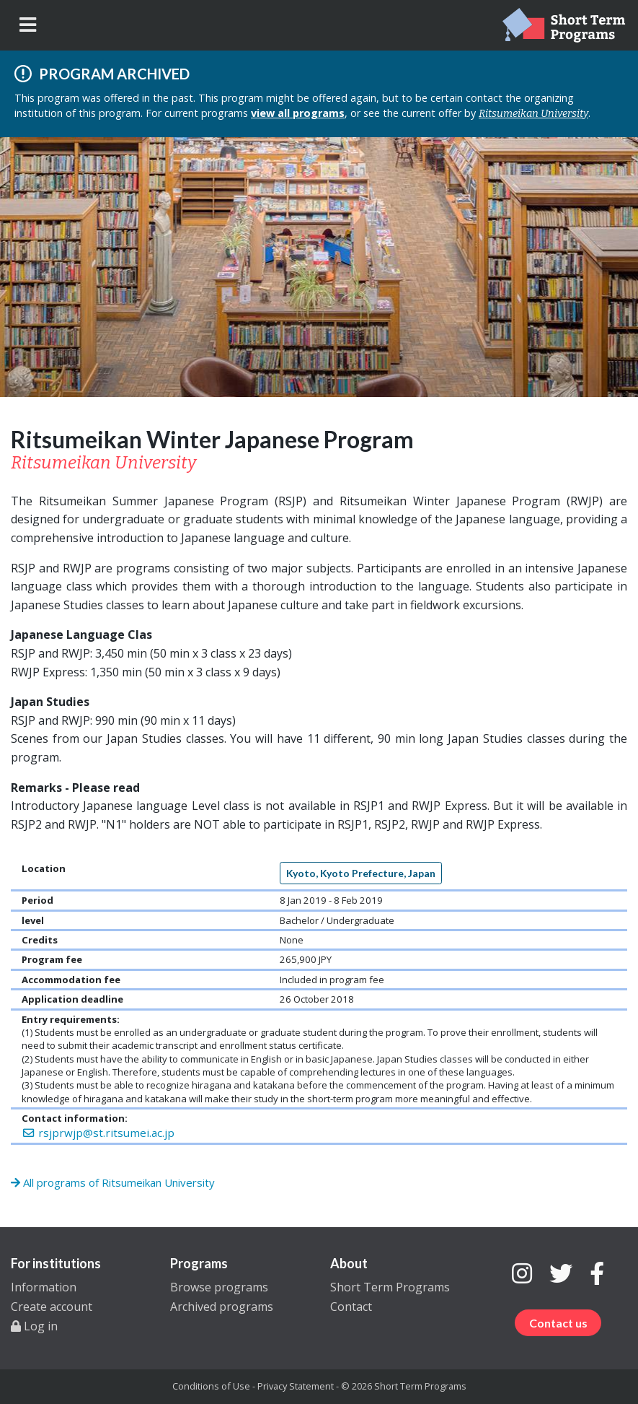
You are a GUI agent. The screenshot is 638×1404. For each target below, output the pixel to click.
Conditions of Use (211, 1385)
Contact (351, 1306)
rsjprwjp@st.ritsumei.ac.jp (98, 1132)
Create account (51, 1306)
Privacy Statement (295, 1385)
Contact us (558, 1323)
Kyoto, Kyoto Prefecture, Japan (360, 873)
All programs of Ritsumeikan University (113, 1182)
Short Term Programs (390, 1287)
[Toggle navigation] (28, 24)
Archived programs (221, 1306)
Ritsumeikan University (533, 114)
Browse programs (219, 1287)
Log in (34, 1326)
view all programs (298, 113)
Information (43, 1287)
